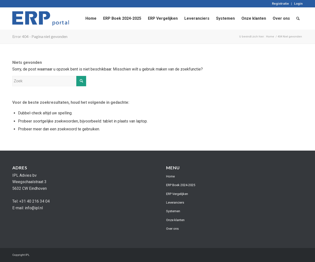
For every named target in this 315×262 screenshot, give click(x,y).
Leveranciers (175, 202)
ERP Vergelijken (177, 194)
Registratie (280, 3)
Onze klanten (175, 220)
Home (170, 176)
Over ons (172, 228)
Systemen (173, 211)
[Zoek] (298, 18)
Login (298, 3)
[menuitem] (280, 3)
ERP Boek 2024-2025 (180, 185)
